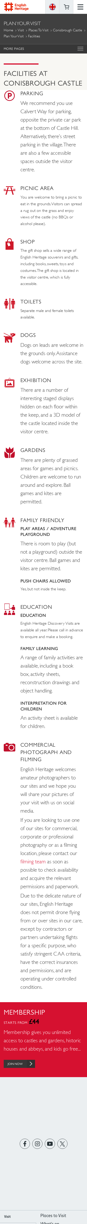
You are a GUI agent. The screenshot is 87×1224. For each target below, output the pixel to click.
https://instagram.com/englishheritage (37, 1144)
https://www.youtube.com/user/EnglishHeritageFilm (50, 1144)
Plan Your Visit (14, 36)
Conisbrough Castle (67, 30)
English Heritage (16, 7)
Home (8, 30)
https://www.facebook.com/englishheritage (24, 1144)
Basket (66, 7)
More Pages (14, 49)
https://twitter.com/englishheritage (62, 1144)
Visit (21, 30)
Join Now (21, 1064)
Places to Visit (38, 30)
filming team (33, 862)
